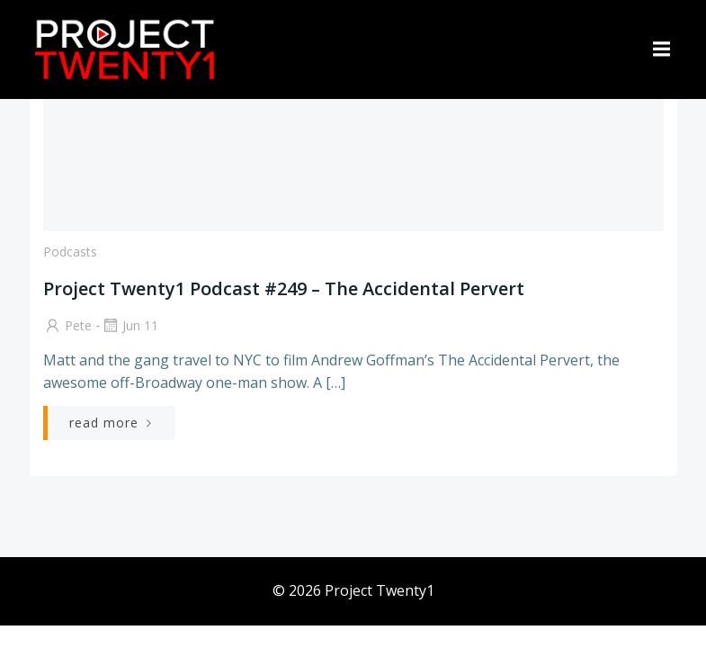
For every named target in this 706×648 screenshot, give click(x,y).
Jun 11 (129, 325)
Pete (67, 325)
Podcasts (70, 251)
